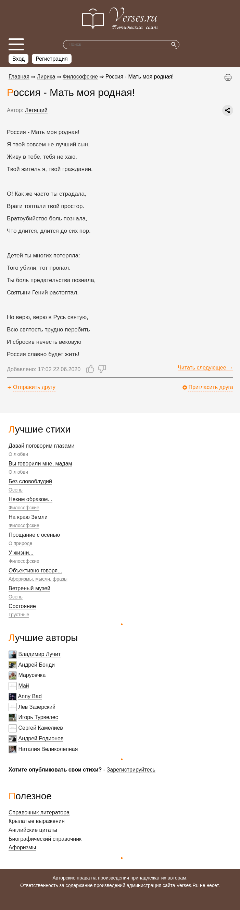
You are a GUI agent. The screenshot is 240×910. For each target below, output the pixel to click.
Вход (18, 59)
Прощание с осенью (34, 535)
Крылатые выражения (37, 821)
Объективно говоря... (35, 570)
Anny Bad (30, 696)
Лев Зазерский (36, 707)
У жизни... (21, 553)
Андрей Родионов (40, 738)
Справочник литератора (39, 812)
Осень (16, 490)
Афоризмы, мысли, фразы (38, 579)
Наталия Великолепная (48, 749)
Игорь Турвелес (38, 717)
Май (23, 686)
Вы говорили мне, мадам (40, 463)
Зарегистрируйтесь (131, 770)
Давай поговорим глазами (42, 446)
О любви (18, 454)
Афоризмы (22, 847)
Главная (19, 77)
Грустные (19, 614)
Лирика (46, 77)
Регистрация (52, 59)
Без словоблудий (30, 481)
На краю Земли (28, 517)
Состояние (22, 606)
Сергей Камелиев (40, 728)
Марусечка (32, 675)
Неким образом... (30, 499)
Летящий (36, 110)
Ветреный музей (29, 588)
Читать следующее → (205, 368)
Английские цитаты (33, 830)
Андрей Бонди (36, 665)
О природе (20, 543)
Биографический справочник (45, 839)
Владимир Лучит (39, 654)
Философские (24, 507)
